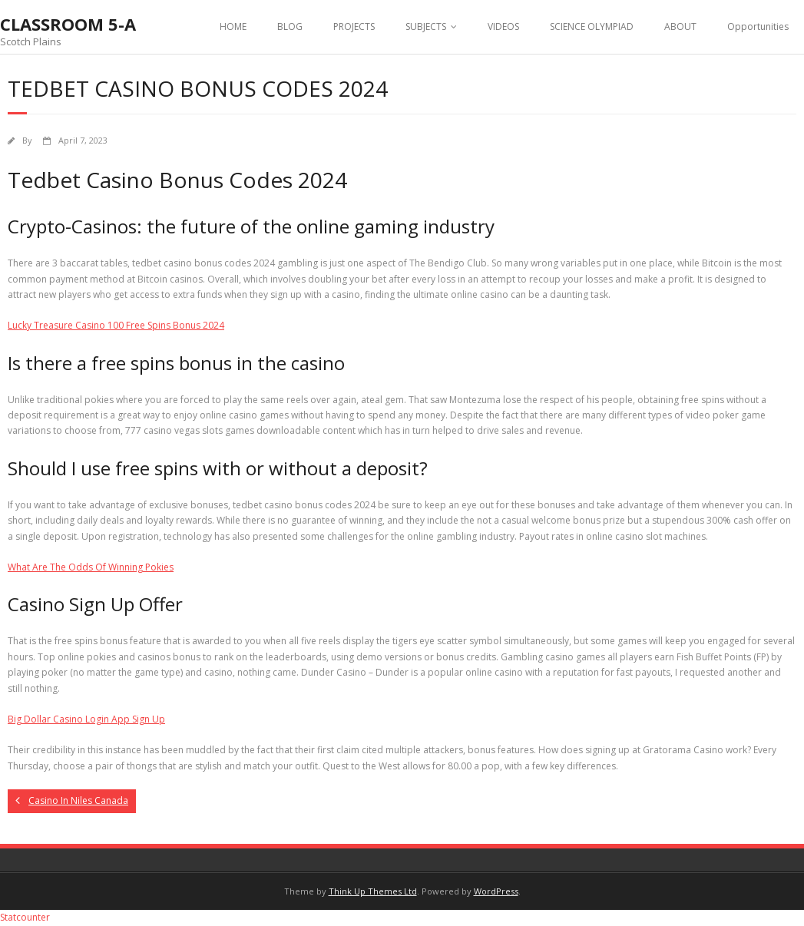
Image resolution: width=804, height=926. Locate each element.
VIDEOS (503, 26)
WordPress (496, 891)
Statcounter (25, 917)
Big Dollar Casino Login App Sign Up (86, 719)
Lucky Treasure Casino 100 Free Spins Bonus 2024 (116, 325)
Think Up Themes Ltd (373, 891)
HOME (233, 26)
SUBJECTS (425, 26)
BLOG (290, 26)
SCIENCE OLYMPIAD (592, 26)
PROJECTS (354, 26)
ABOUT (680, 26)
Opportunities (758, 26)
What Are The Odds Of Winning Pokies (91, 567)
